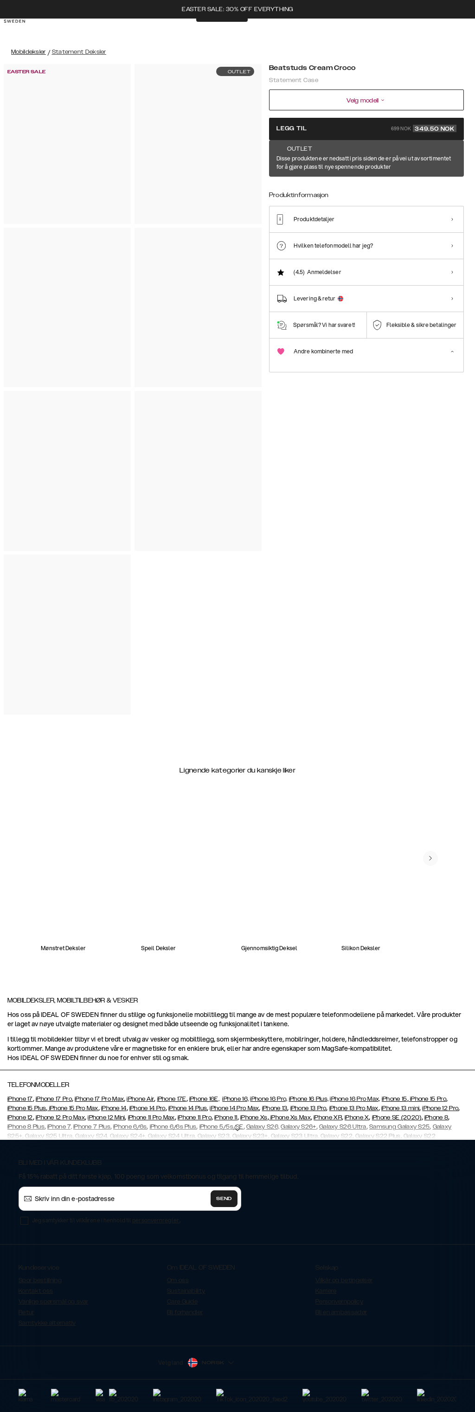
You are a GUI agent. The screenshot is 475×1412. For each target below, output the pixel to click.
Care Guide (182, 1301)
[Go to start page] (21, 31)
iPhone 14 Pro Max (234, 1108)
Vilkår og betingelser (343, 1280)
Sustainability (186, 1291)
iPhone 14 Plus (187, 1108)
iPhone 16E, (204, 1099)
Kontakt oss (36, 1291)
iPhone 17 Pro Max (99, 1099)
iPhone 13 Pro (308, 1108)
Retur (26, 1312)
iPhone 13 (275, 1108)
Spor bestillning (40, 1280)
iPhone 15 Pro (427, 1099)
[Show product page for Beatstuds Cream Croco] (281, 188)
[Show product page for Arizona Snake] (338, 189)
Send (224, 1198)
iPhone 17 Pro (54, 1099)
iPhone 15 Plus (26, 1108)
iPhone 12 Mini (106, 1117)
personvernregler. (156, 1220)
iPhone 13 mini (400, 1108)
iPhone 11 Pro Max (151, 1117)
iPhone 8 (436, 1117)
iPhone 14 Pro (147, 1108)
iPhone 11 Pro (195, 1117)
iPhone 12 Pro (440, 1108)
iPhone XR (328, 1117)
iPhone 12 (20, 1117)
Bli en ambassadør (341, 1312)
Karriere (325, 1291)
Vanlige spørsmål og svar (53, 1301)
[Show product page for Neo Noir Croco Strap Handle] (395, 189)
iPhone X (357, 1117)
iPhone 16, (235, 1099)
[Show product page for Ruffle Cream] (423, 189)
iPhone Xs (254, 1117)
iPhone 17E (171, 1099)
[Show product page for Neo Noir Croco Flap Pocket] (366, 189)
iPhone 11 (226, 1117)
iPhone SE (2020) (397, 1117)
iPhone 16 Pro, (268, 1099)
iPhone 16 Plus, (309, 1099)
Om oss (178, 1280)
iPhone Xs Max (290, 1117)
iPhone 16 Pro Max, (355, 1099)
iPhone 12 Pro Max (60, 1117)
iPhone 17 (20, 1099)
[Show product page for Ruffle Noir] (309, 189)
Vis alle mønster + (439, 159)
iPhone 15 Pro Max (72, 1108)
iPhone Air (140, 1099)
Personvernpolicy (339, 1301)
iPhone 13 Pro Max (354, 1108)
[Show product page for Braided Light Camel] (451, 189)
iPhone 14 (114, 1108)
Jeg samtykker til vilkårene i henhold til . (106, 1220)
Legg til (366, 128)
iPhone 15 (394, 1099)
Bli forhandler (185, 1312)
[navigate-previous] (430, 858)
